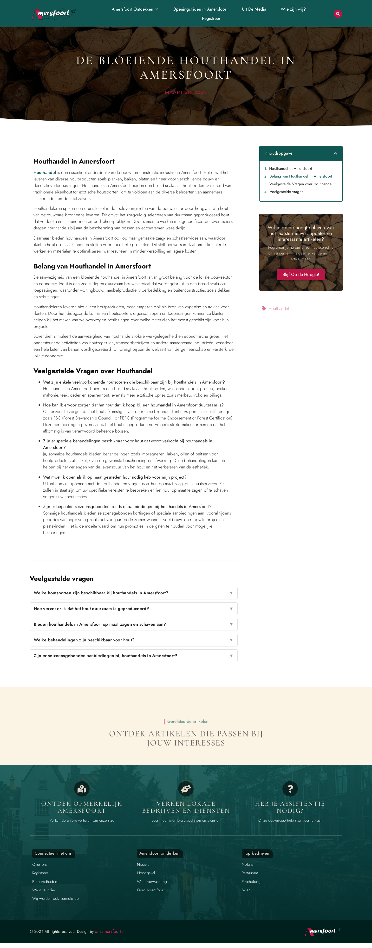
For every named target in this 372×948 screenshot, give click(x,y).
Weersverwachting (152, 881)
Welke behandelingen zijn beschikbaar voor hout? (134, 640)
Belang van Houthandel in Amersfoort (301, 176)
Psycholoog (251, 881)
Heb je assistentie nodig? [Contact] (290, 807)
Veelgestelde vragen (286, 191)
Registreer (211, 18)
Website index (44, 890)
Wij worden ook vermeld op (55, 898)
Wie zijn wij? (293, 9)
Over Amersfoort (150, 890)
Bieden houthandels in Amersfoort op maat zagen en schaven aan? (134, 624)
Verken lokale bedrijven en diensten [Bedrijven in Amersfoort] (186, 807)
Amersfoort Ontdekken (135, 9)
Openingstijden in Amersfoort (200, 9)
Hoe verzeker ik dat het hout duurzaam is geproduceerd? (134, 608)
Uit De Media (254, 9)
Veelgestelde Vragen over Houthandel (301, 184)
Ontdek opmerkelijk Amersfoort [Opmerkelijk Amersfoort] (81, 807)
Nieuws (143, 864)
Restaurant (250, 873)
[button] (338, 14)
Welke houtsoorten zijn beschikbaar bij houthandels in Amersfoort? (134, 593)
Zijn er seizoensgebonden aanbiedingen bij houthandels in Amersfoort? (134, 656)
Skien (246, 890)
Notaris (247, 864)
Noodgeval (146, 873)
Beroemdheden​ (44, 881)
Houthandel (44, 172)
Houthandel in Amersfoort (290, 168)
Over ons (39, 864)
